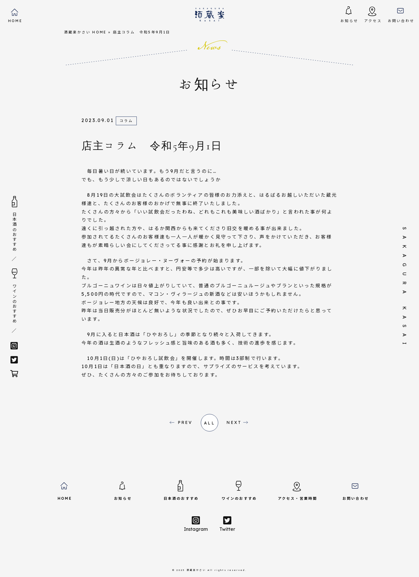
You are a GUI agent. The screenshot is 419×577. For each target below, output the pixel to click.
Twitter (227, 524)
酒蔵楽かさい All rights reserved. (217, 570)
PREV (185, 422)
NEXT (234, 422)
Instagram (196, 524)
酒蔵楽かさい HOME (85, 32)
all (209, 423)
